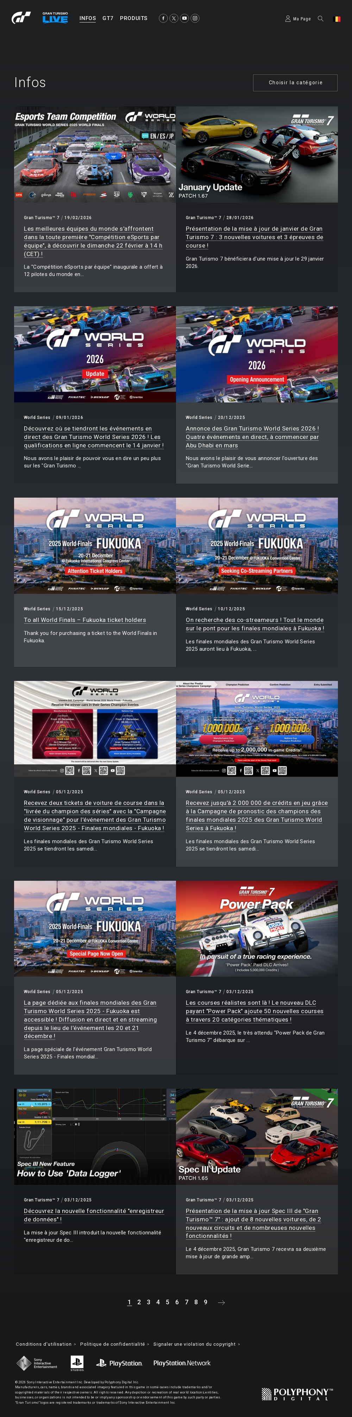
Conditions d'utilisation (45, 1344)
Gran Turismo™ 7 (41, 218)
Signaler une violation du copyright (205, 1344)
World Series (37, 417)
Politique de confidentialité (117, 1344)
